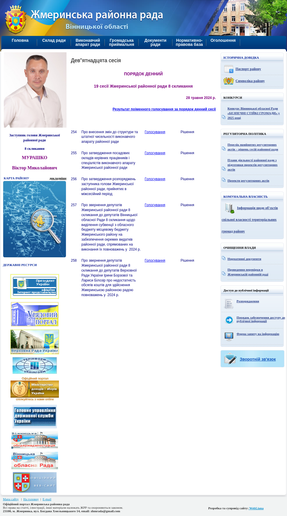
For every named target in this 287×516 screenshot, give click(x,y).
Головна (20, 40)
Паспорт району (248, 69)
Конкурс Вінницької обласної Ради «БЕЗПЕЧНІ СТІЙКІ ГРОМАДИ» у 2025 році (254, 113)
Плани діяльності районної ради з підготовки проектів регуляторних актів (253, 164)
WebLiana (256, 508)
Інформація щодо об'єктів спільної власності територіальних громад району (250, 219)
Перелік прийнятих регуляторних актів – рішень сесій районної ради (253, 147)
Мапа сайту (11, 499)
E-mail (47, 499)
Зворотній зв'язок (258, 359)
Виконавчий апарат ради (88, 42)
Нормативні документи (244, 258)
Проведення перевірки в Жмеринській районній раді (248, 272)
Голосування (155, 132)
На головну (31, 499)
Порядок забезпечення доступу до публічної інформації (261, 319)
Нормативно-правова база (189, 42)
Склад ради (54, 40)
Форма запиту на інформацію (258, 334)
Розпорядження (248, 301)
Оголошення (223, 40)
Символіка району (250, 81)
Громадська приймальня (121, 42)
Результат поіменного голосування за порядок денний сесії (164, 109)
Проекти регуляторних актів (248, 180)
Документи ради (155, 42)
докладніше (58, 178)
